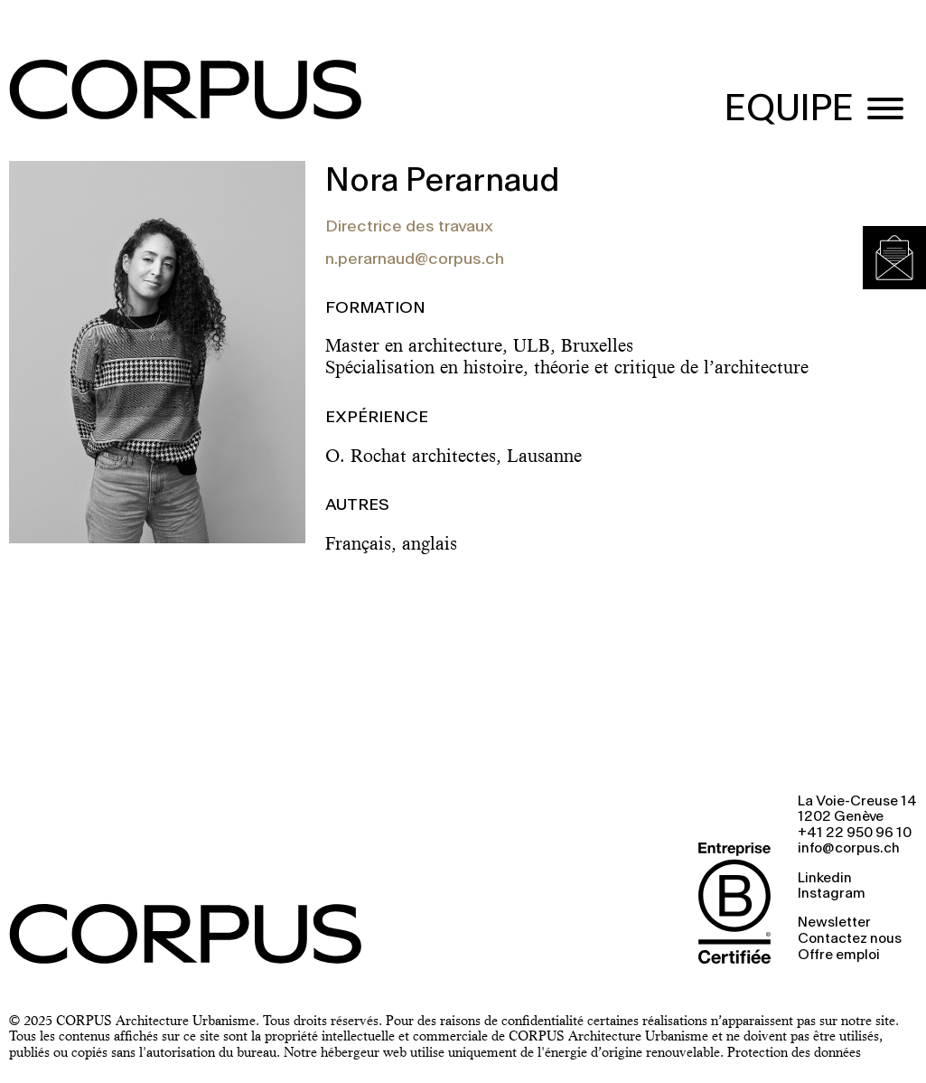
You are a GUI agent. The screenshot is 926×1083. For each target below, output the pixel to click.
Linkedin (825, 878)
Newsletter (834, 923)
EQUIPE (789, 109)
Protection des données (794, 1052)
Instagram (831, 894)
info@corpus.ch (849, 849)
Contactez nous (850, 939)
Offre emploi (839, 955)
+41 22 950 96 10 (855, 833)
